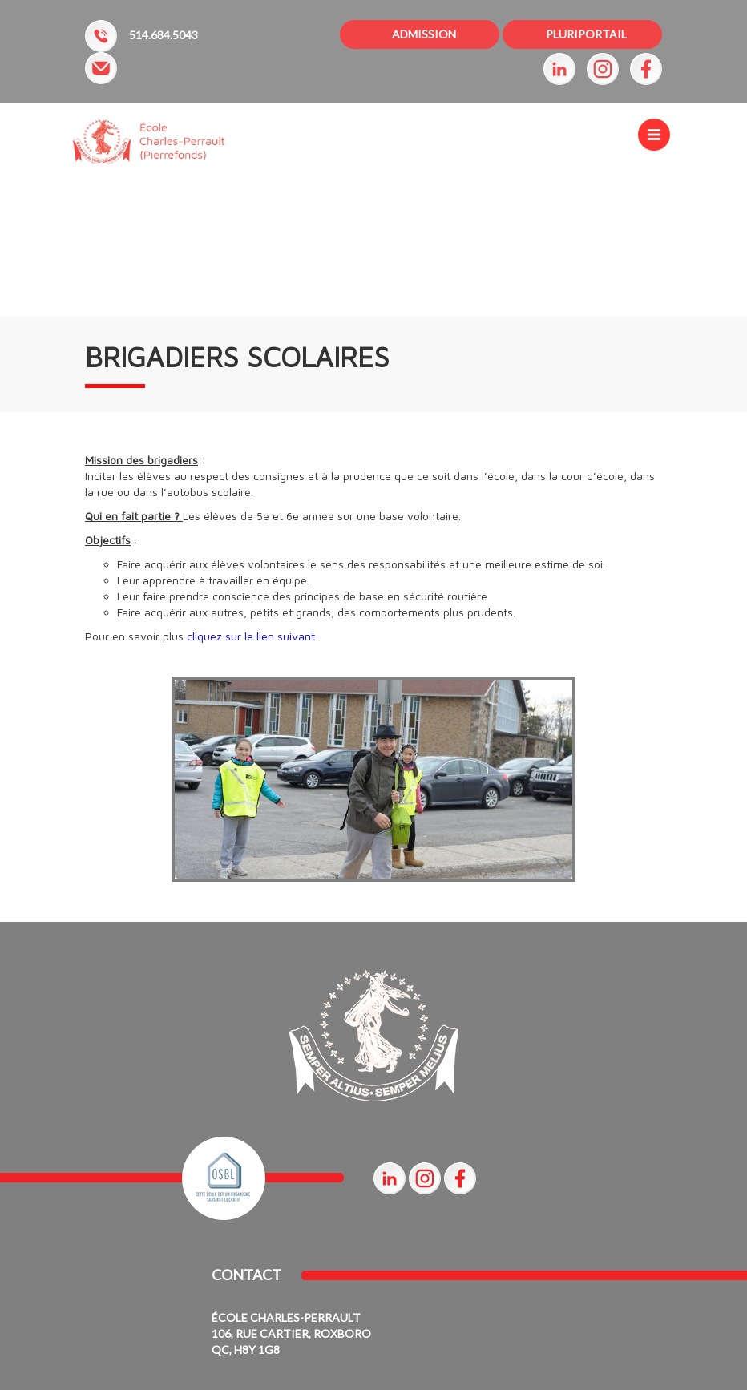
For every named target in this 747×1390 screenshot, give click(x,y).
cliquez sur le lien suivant (251, 636)
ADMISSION (424, 34)
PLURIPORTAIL (586, 34)
